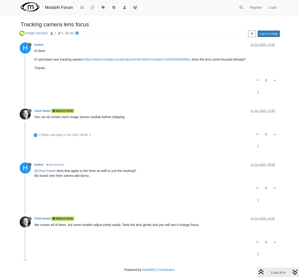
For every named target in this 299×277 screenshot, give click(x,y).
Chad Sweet (42, 111)
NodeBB (148, 270)
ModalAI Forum (59, 7)
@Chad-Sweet (45, 171)
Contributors (166, 270)
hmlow (38, 44)
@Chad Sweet (55, 165)
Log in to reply (269, 33)
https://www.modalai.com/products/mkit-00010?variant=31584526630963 (137, 59)
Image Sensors (37, 33)
